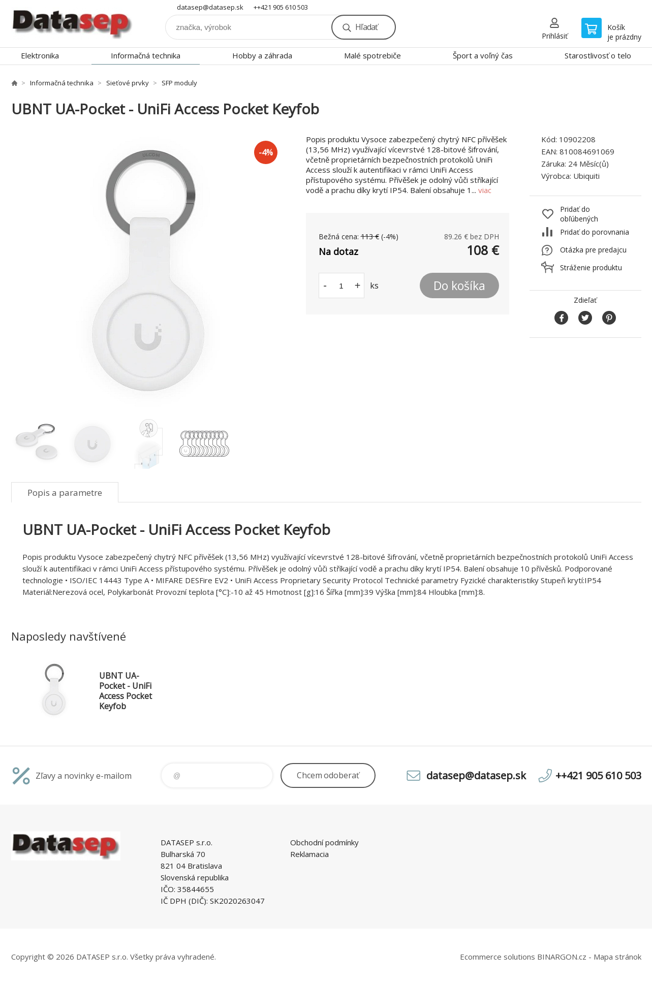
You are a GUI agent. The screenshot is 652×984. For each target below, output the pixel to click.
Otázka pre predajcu (593, 250)
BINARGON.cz (561, 956)
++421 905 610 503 (281, 7)
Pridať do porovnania (594, 232)
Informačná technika (145, 55)
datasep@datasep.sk (210, 7)
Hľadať (366, 27)
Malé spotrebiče (372, 55)
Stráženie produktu (591, 267)
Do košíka (459, 285)
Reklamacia (309, 854)
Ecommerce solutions (497, 956)
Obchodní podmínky (324, 842)
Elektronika (40, 55)
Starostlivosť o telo (598, 55)
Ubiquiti (586, 176)
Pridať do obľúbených (579, 213)
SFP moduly (179, 82)
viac (484, 190)
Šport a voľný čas (483, 55)
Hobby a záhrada (262, 55)
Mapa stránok (617, 956)
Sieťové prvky (127, 82)
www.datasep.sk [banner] (72, 23)
